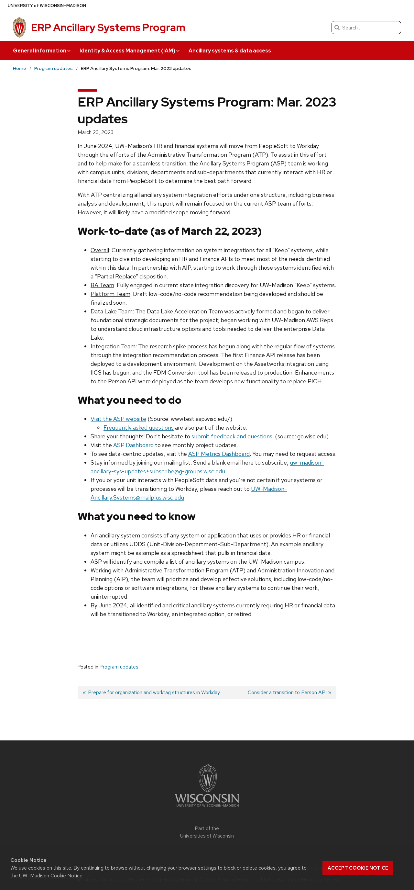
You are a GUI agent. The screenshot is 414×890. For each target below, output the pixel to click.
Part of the (207, 832)
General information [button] (42, 50)
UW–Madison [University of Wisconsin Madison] (47, 6)
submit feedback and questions (231, 436)
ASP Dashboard (133, 445)
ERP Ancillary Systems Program (108, 27)
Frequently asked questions (139, 427)
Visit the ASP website (118, 418)
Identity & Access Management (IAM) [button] (130, 50)
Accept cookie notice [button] (358, 868)
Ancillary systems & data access (230, 50)
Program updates (119, 667)
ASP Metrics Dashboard (219, 453)
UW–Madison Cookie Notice (50, 875)
